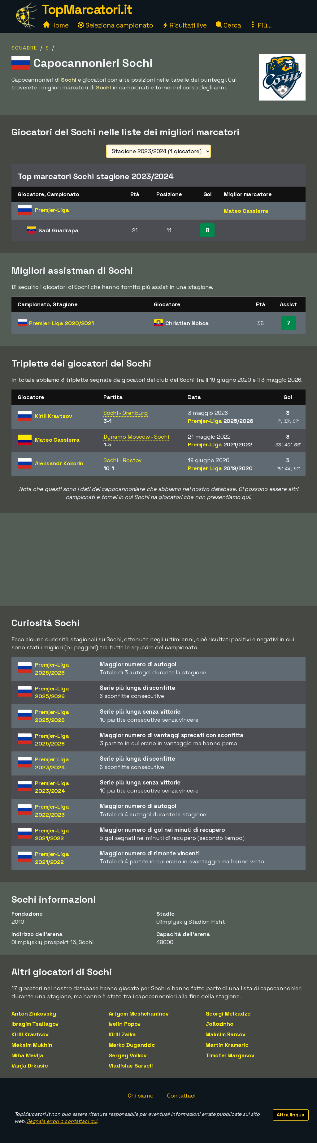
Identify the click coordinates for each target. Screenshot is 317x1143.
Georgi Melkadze (228, 1013)
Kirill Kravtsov (30, 1034)
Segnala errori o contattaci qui (62, 1121)
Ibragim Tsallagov (35, 1023)
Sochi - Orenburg (125, 412)
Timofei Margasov (230, 1055)
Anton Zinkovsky (33, 1013)
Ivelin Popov (125, 1023)
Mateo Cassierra (246, 210)
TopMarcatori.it (87, 9)
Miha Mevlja (27, 1055)
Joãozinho (219, 1023)
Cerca (228, 25)
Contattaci (181, 1095)
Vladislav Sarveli (131, 1065)
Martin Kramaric (227, 1044)
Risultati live (184, 25)
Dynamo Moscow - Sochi (136, 436)
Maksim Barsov (225, 1034)
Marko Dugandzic (132, 1044)
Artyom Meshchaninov (139, 1013)
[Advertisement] (158, 559)
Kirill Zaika (122, 1034)
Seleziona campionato (115, 25)
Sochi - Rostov (122, 460)
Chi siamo (141, 1095)
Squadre (24, 48)
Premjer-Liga (61, 323)
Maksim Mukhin (31, 1044)
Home (56, 25)
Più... (260, 25)
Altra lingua (291, 1114)
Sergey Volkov (128, 1055)
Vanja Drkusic (29, 1065)
